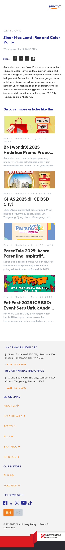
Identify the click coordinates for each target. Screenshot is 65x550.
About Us (11, 405)
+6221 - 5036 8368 (15, 364)
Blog (8, 436)
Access (10, 426)
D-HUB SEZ (11, 456)
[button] (15, 58)
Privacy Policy (28, 524)
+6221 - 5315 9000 (15, 387)
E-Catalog (12, 446)
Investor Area (14, 416)
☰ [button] (60, 6)
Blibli (9, 475)
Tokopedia (12, 485)
